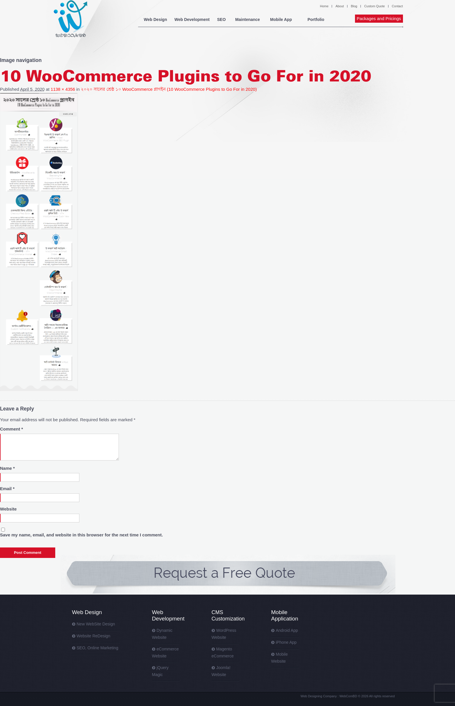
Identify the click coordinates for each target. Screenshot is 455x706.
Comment (11, 428)
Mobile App (281, 19)
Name (7, 468)
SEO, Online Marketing (97, 647)
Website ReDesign (93, 636)
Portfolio (316, 19)
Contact (397, 6)
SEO (221, 19)
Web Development (192, 19)
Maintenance (247, 19)
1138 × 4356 (63, 89)
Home (324, 6)
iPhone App (286, 642)
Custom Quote (374, 6)
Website (8, 508)
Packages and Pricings (379, 18)
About (340, 6)
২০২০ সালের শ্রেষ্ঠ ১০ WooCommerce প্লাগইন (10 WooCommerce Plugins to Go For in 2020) (169, 89)
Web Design (155, 19)
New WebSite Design (96, 624)
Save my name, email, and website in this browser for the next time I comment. (81, 534)
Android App (287, 630)
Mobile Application (284, 615)
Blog (354, 6)
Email (7, 488)
